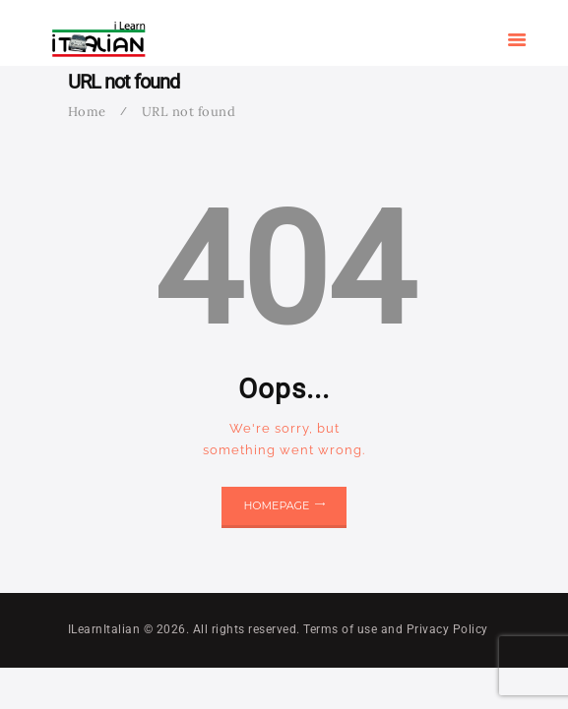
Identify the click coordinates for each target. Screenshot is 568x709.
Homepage (276, 505)
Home (87, 111)
